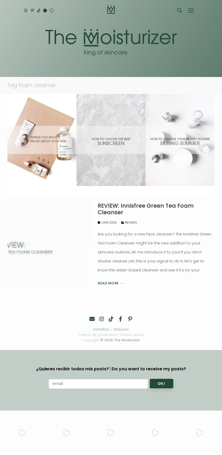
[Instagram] (26, 10)
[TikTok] (39, 10)
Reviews (129, 223)
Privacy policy (132, 334)
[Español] (52, 10)
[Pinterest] (32, 10)
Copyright (90, 340)
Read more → (110, 283)
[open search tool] (179, 10)
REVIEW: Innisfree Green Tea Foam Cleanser (146, 209)
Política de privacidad (97, 334)
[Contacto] (92, 319)
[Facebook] (120, 319)
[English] (46, 10)
